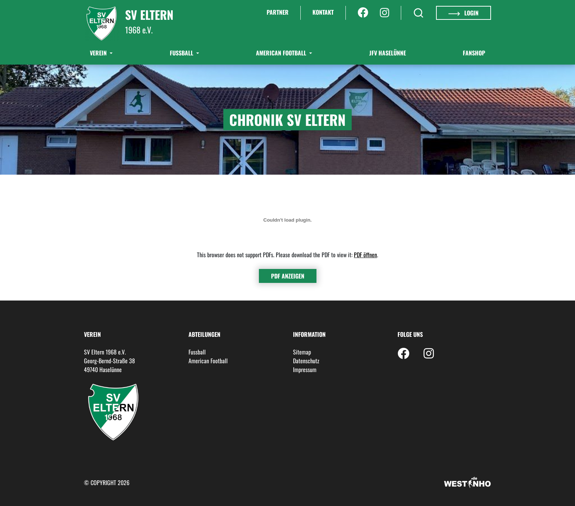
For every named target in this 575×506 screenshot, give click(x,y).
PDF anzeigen (287, 276)
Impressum (304, 369)
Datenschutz (306, 360)
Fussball (197, 351)
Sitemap (302, 351)
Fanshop (474, 52)
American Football (282, 52)
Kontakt (323, 12)
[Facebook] (363, 13)
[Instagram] (384, 13)
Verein (99, 52)
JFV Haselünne (387, 52)
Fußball (182, 52)
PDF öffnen (365, 254)
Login (463, 12)
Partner (278, 12)
